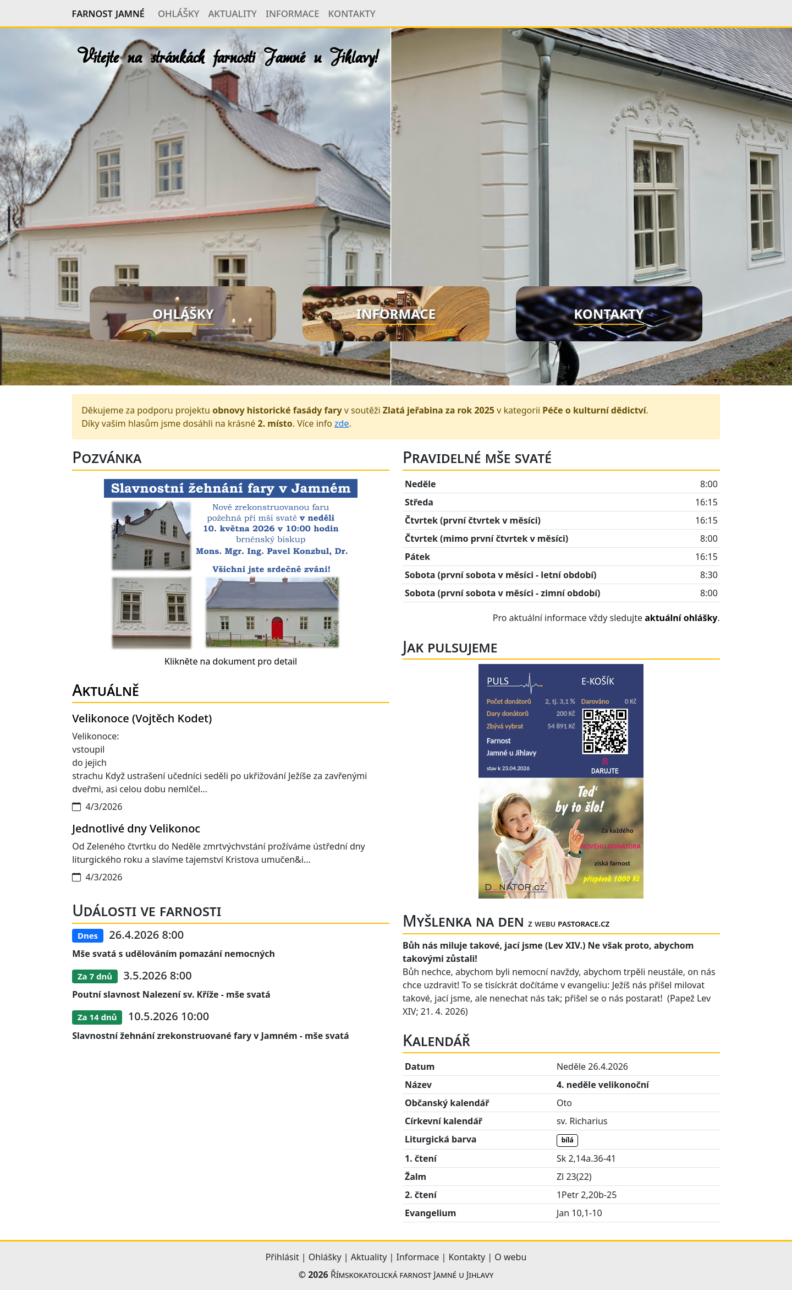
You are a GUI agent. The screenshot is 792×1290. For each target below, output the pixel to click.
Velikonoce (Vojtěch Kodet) (142, 718)
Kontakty (351, 12)
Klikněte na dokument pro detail (230, 661)
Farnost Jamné (108, 13)
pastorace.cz (583, 923)
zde (341, 423)
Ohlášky (179, 12)
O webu (510, 1257)
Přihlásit (282, 1257)
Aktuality (232, 12)
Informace (293, 12)
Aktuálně (105, 689)
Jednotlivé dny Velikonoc (136, 828)
